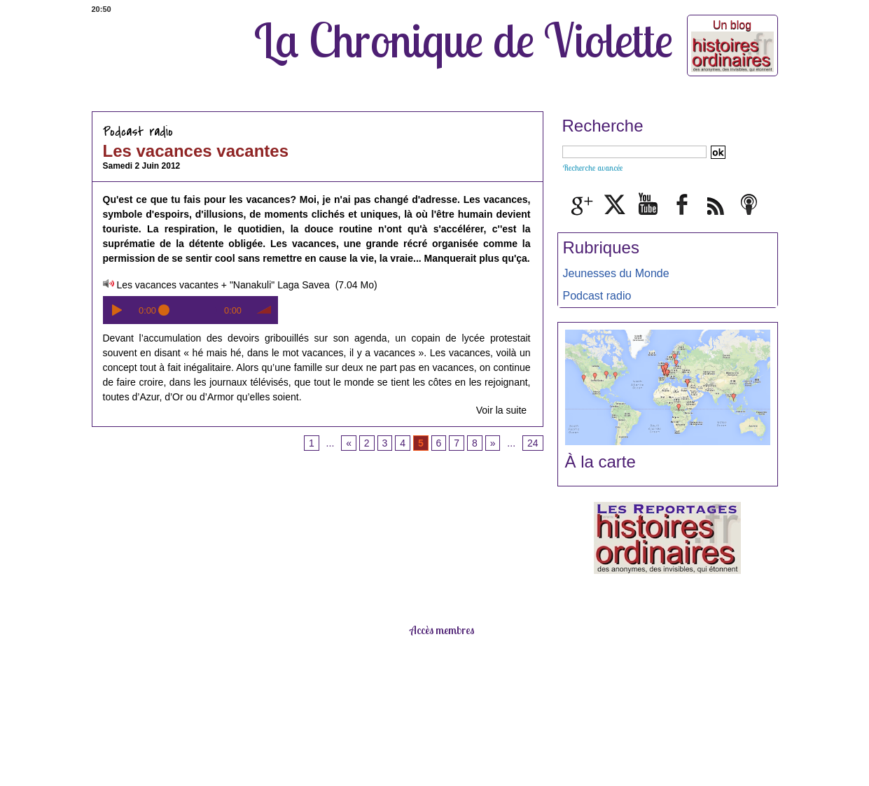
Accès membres (442, 630)
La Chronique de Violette (463, 39)
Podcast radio (597, 296)
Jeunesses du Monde (616, 273)
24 (532, 443)
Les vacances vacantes (196, 150)
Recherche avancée (592, 167)
